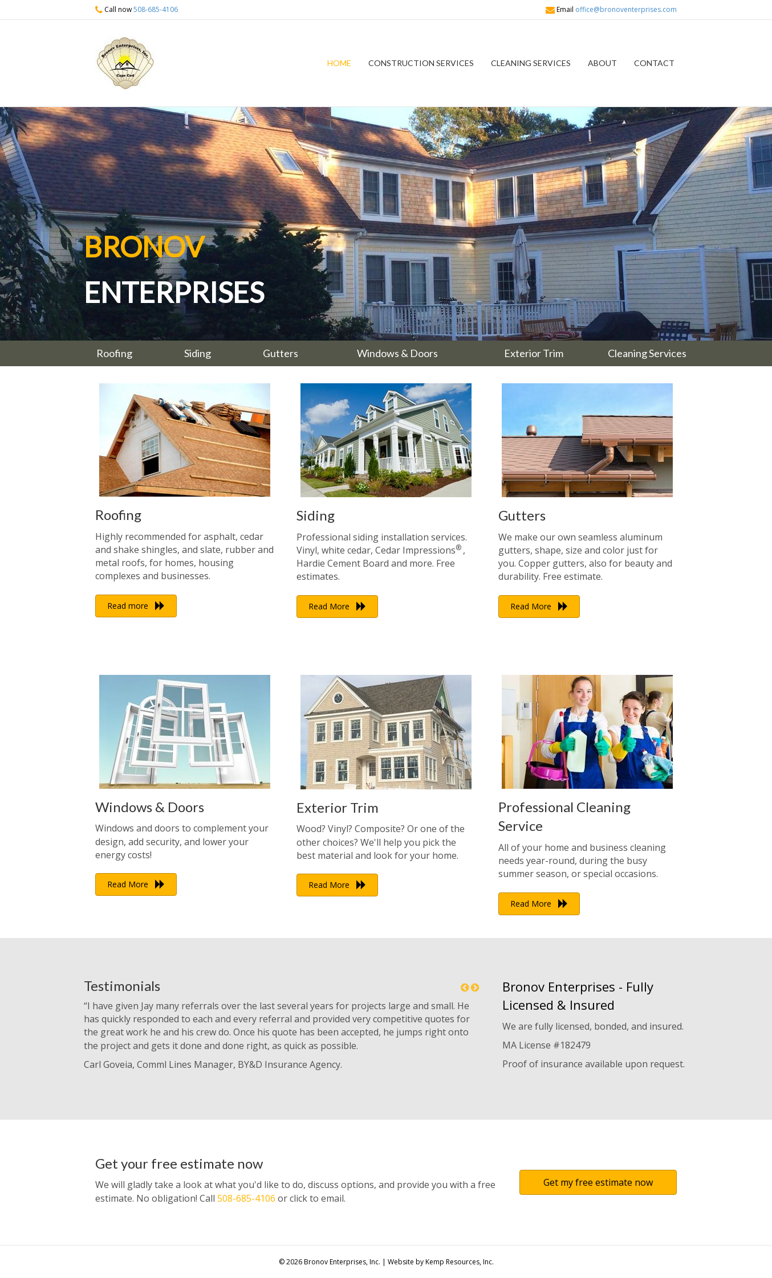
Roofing (118, 514)
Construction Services (421, 63)
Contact (654, 63)
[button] (136, 606)
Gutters (522, 515)
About (602, 63)
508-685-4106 (155, 9)
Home (339, 63)
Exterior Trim (337, 807)
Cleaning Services (531, 63)
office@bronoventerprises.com (626, 9)
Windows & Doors (149, 806)
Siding (315, 515)
